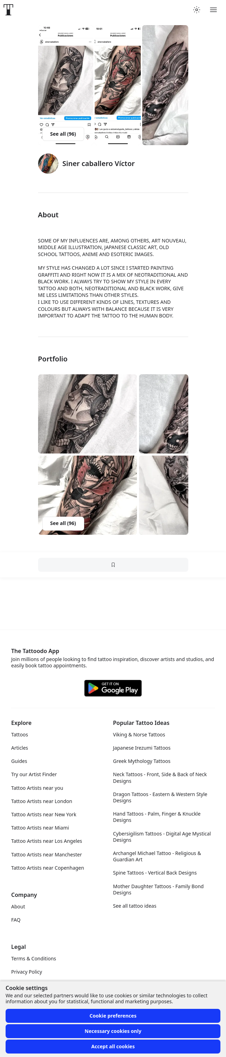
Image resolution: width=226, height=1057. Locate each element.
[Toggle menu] (213, 10)
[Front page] (8, 10)
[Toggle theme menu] (196, 9)
